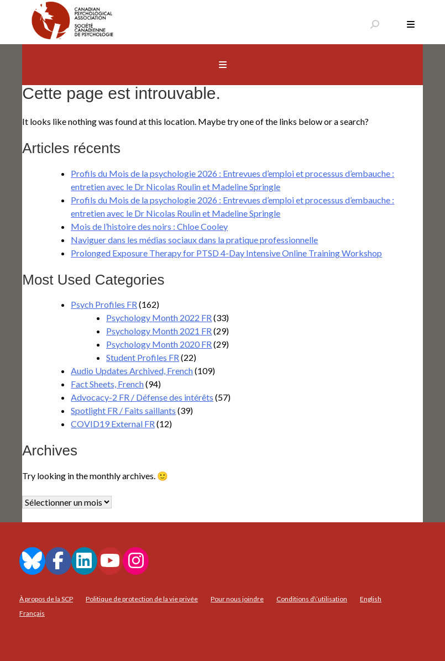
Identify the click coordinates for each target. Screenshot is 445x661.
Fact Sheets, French (107, 384)
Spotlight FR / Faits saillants (123, 410)
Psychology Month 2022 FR (159, 317)
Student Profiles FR (142, 357)
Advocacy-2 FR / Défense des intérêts (142, 397)
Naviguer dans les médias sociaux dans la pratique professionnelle (194, 239)
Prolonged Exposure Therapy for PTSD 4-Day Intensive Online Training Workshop (226, 253)
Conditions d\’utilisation (311, 599)
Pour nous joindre (237, 599)
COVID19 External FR (113, 423)
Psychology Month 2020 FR (159, 344)
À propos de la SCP (46, 599)
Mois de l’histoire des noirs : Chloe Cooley (149, 226)
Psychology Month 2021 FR (159, 331)
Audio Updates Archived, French (132, 370)
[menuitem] (370, 599)
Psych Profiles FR (104, 304)
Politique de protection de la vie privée (142, 599)
